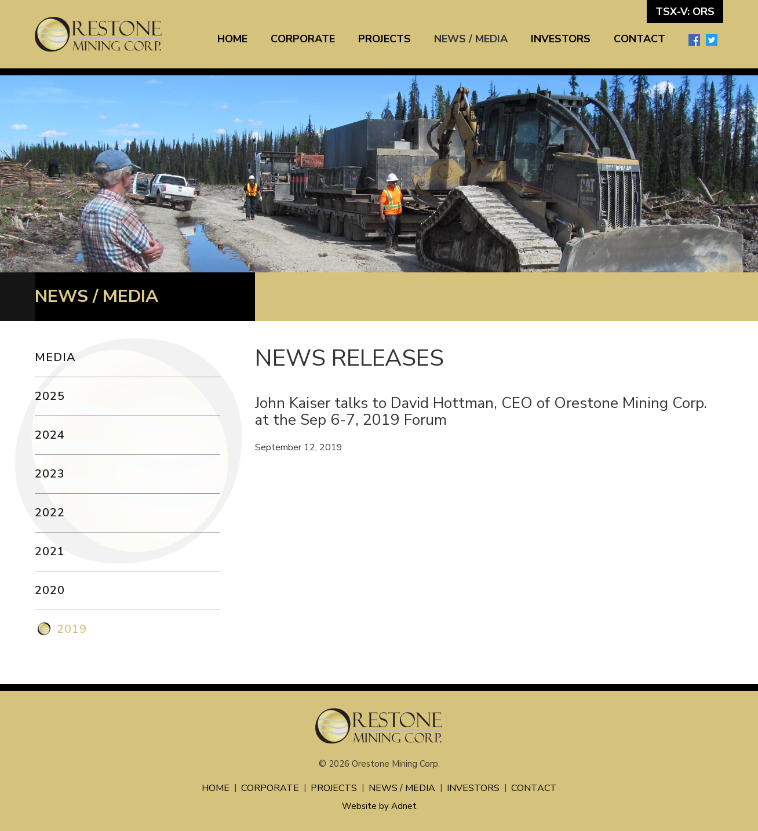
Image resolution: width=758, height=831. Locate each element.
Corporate (303, 39)
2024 (50, 435)
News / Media (471, 39)
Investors (561, 39)
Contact (639, 39)
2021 (50, 551)
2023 (50, 474)
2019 (72, 629)
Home (232, 39)
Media (55, 357)
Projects (384, 39)
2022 (50, 512)
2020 (50, 590)
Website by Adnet (379, 806)
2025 (50, 396)
